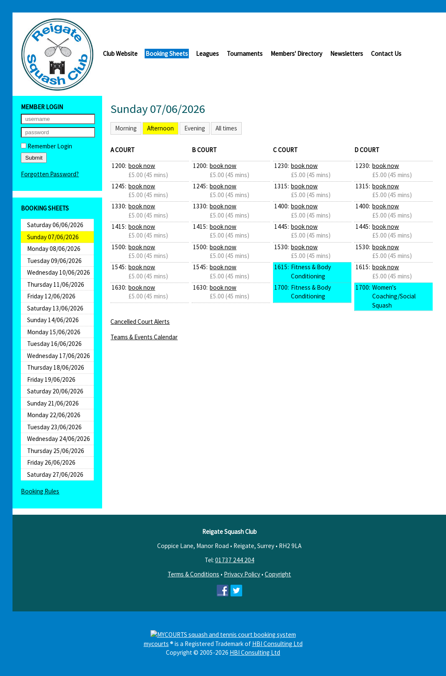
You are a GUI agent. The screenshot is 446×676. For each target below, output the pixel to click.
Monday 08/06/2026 (53, 249)
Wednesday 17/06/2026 (58, 356)
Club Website (120, 54)
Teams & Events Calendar (144, 337)
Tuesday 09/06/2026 (54, 261)
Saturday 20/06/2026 (55, 391)
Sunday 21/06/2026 (53, 403)
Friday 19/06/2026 (51, 379)
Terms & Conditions (193, 574)
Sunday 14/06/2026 (53, 320)
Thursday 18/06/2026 (55, 367)
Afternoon (160, 128)
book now (141, 166)
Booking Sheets (166, 54)
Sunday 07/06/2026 (53, 237)
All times (226, 128)
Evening (194, 128)
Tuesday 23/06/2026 (54, 427)
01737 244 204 (234, 560)
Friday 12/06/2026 (51, 296)
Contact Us (386, 54)
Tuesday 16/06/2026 (54, 344)
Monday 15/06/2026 (53, 332)
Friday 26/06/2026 (51, 462)
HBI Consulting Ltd (277, 644)
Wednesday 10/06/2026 (58, 272)
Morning (126, 128)
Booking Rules (40, 491)
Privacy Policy (242, 574)
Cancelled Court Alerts (140, 321)
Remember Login (46, 146)
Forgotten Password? (50, 174)
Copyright (278, 574)
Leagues (207, 54)
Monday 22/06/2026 (53, 415)
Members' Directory (296, 54)
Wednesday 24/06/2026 (58, 439)
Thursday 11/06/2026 (55, 284)
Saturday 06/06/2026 (55, 225)
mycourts (156, 644)
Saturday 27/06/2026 (55, 474)
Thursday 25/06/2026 (55, 451)
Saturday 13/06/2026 (55, 308)
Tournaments (245, 54)
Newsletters (346, 54)
